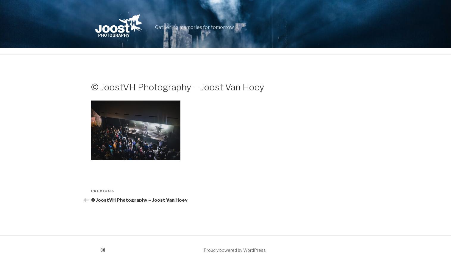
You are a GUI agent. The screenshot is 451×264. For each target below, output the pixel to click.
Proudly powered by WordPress (235, 250)
